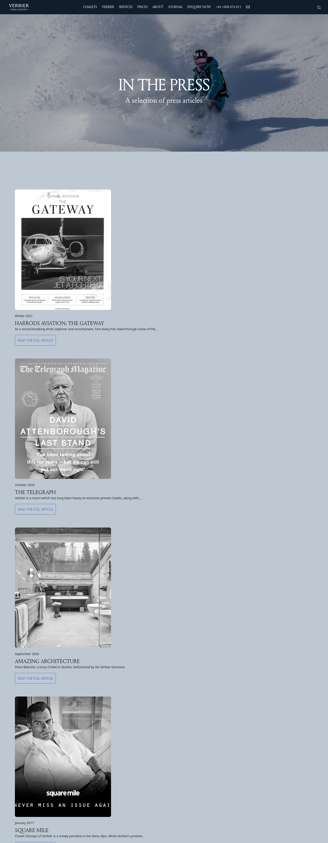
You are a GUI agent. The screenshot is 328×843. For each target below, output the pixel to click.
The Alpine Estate (23, 685)
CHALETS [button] (90, 6)
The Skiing (172, 702)
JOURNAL (175, 6)
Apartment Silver (100, 726)
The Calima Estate (24, 697)
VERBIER (173, 676)
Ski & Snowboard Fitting (235, 697)
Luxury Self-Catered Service (237, 731)
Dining (221, 714)
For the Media (278, 708)
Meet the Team (279, 697)
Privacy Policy (278, 760)
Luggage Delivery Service (236, 754)
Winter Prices (19, 771)
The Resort (173, 691)
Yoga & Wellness (177, 749)
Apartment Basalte (102, 737)
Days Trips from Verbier (182, 766)
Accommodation (32, 676)
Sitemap (274, 749)
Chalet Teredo (20, 708)
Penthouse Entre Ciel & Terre (110, 708)
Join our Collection (281, 726)
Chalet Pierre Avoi (23, 737)
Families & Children (231, 708)
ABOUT (275, 676)
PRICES (16, 762)
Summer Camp (175, 760)
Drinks (221, 720)
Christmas (17, 783)
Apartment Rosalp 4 (102, 731)
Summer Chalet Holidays (183, 737)
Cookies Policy (279, 754)
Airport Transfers (229, 685)
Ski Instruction (175, 714)
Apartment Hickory (102, 754)
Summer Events (176, 754)
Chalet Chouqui (21, 691)
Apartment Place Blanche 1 (108, 749)
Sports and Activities (180, 743)
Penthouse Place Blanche (107, 714)
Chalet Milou (97, 697)
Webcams (171, 726)
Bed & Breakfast (229, 737)
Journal (272, 731)
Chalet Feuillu (97, 691)
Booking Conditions (283, 737)
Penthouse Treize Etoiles (107, 702)
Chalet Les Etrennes (25, 731)
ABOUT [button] (157, 6)
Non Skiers (172, 697)
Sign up (164, 604)
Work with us (277, 714)
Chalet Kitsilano (21, 749)
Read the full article (35, 345)
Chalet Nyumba (21, 726)
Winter (169, 685)
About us (274, 691)
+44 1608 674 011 (228, 6)
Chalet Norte (19, 702)
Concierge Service (230, 726)
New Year (16, 788)
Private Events (227, 749)
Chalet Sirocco (20, 720)
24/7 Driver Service (231, 691)
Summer (170, 731)
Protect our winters (282, 720)
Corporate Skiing (229, 743)
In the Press (277, 702)
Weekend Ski (174, 708)
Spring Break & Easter (26, 794)
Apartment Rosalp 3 (102, 743)
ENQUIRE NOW (199, 6)
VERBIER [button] (108, 6)
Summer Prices (20, 777)
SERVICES (226, 676)
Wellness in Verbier (230, 702)
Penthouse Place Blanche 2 (108, 720)
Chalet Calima (20, 714)
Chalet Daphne (98, 685)
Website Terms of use (284, 743)
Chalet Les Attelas (24, 743)
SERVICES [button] (126, 6)
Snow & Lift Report (179, 720)
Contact (273, 685)
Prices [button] (142, 6)
